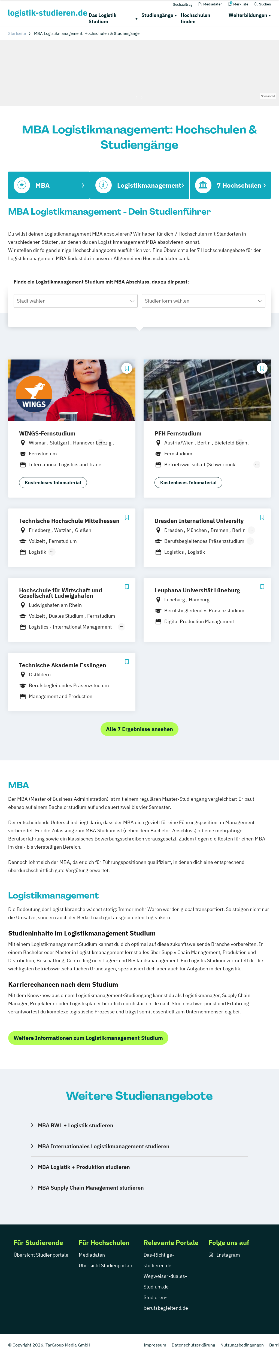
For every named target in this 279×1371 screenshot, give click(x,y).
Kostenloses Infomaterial (53, 483)
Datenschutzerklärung (193, 1345)
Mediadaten (92, 1255)
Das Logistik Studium (102, 18)
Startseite (17, 33)
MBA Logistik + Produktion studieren (84, 1167)
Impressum (155, 1345)
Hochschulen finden (195, 18)
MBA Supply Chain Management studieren (91, 1187)
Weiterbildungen (248, 15)
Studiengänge (157, 15)
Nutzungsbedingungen (242, 1345)
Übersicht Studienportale (41, 1255)
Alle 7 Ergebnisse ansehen (139, 729)
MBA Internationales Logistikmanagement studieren (103, 1146)
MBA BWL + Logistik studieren (75, 1125)
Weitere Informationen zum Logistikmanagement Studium (88, 1037)
